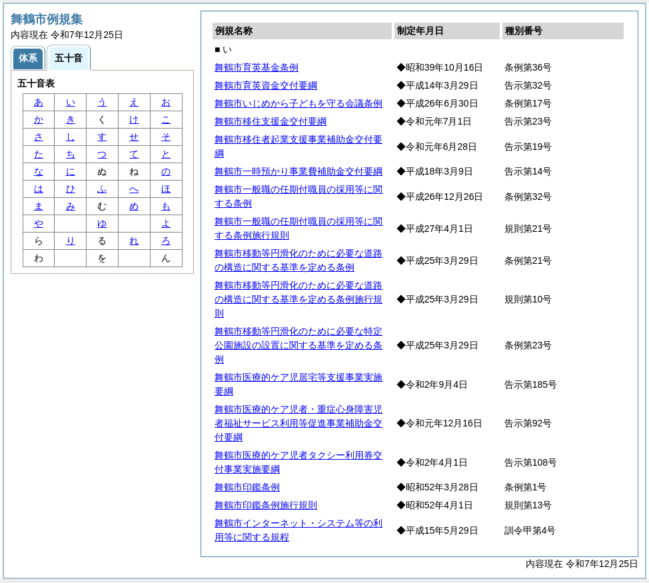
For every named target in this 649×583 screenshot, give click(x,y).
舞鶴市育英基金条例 (257, 67)
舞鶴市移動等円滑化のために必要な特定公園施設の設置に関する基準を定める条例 (298, 345)
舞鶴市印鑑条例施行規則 (266, 505)
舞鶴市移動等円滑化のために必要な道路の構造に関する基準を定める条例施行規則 (298, 299)
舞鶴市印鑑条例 (247, 487)
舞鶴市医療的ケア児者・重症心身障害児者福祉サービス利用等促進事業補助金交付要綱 (298, 423)
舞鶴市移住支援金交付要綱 (270, 121)
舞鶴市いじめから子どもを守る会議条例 (298, 103)
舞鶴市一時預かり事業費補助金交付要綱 (298, 171)
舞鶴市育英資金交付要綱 (266, 85)
